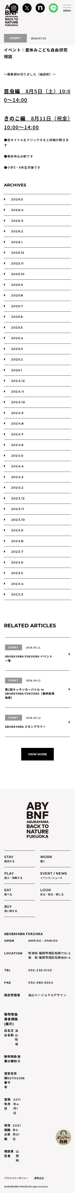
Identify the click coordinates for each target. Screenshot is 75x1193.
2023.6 (17, 562)
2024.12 (18, 381)
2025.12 (17, 252)
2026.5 (17, 199)
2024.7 (17, 434)
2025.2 (17, 359)
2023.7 (17, 551)
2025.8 (17, 295)
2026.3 (17, 221)
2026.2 (17, 231)
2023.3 (17, 594)
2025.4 (17, 338)
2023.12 (18, 498)
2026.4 (17, 210)
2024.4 (17, 466)
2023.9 (17, 530)
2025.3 (17, 349)
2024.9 (17, 413)
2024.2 (17, 487)
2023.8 (17, 541)
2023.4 (17, 584)
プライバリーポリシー (16, 1178)
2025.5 (17, 327)
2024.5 (17, 455)
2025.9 (17, 285)
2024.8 (17, 423)
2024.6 (17, 445)
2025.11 (17, 263)
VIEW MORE (37, 754)
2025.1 (16, 370)
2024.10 (18, 402)
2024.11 (17, 391)
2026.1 (17, 242)
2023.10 (18, 520)
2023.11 (17, 509)
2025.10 (18, 274)
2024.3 (17, 477)
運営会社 (39, 1178)
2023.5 (17, 573)
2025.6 (17, 317)
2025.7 (17, 306)
